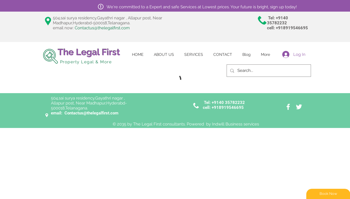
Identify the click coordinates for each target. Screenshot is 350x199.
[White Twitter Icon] (299, 107)
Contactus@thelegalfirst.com (102, 27)
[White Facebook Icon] (288, 107)
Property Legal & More (86, 61)
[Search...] (268, 71)
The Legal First (89, 52)
